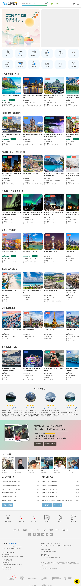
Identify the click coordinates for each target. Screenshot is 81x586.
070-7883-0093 (19, 547)
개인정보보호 (65, 530)
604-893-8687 (15, 543)
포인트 (44, 530)
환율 (44, 551)
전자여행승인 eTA (53, 551)
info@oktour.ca (65, 562)
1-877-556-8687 (8, 547)
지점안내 (25, 530)
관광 (41, 551)
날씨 (47, 551)
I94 (59, 557)
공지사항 (51, 530)
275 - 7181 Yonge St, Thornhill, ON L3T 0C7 (12, 564)
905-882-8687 (7, 562)
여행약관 (57, 530)
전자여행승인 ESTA (53, 557)
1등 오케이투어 (16, 530)
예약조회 (31, 530)
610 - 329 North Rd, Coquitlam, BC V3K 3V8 (12, 556)
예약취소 (38, 530)
